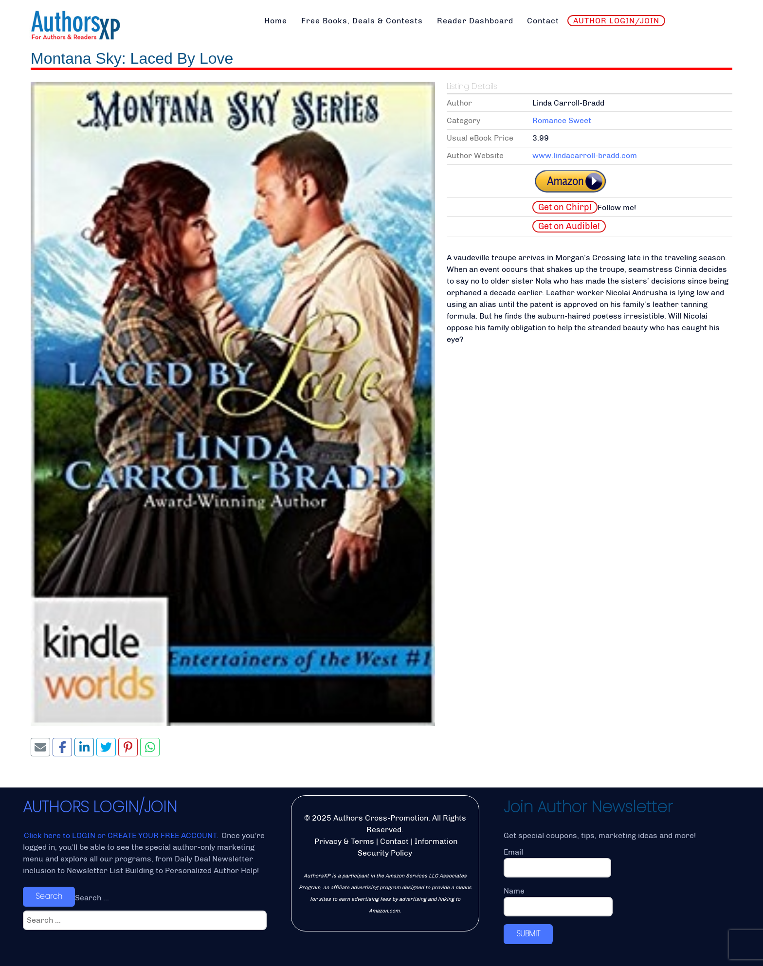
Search (49, 896)
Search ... (92, 897)
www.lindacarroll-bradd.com (584, 155)
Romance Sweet (561, 120)
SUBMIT (528, 933)
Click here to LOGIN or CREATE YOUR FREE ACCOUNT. (122, 835)
